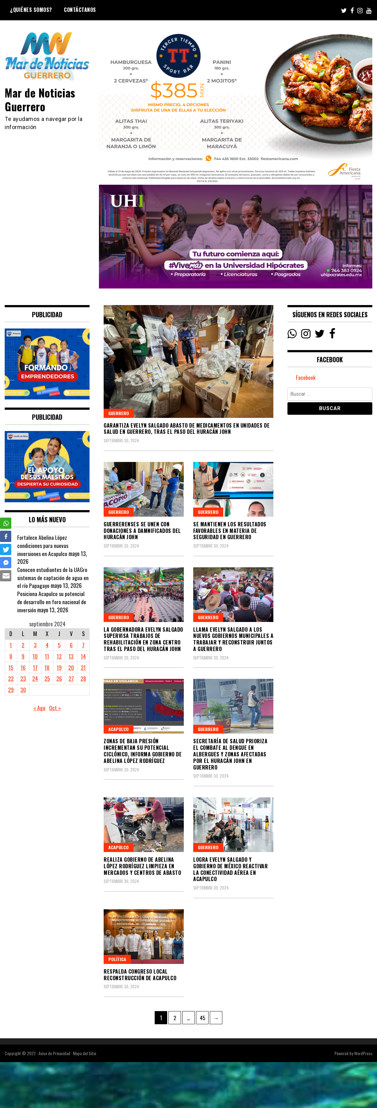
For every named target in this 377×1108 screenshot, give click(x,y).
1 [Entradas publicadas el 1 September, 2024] (11, 645)
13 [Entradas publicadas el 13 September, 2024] (71, 656)
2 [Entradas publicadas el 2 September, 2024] (23, 645)
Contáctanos (80, 9)
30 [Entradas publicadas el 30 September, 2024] (23, 689)
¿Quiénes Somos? (31, 9)
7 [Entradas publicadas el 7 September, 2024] (83, 645)
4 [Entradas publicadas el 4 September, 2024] (47, 645)
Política (117, 959)
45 (204, 1016)
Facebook (306, 378)
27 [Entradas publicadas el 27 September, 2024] (71, 678)
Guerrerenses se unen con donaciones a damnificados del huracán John (142, 530)
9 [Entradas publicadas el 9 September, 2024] (23, 656)
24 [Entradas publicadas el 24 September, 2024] (35, 678)
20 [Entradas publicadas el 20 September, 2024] (71, 667)
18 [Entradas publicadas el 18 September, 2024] (46, 667)
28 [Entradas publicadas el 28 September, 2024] (83, 678)
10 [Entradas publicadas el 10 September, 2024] (35, 656)
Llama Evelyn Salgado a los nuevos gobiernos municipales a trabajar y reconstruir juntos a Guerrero (233, 639)
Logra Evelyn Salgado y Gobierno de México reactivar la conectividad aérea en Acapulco (230, 869)
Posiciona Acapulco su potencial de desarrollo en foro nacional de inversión (51, 601)
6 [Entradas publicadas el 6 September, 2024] (71, 645)
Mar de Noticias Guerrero (41, 99)
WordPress (363, 1053)
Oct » (55, 708)
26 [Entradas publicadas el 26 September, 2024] (59, 678)
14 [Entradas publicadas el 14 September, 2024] (83, 656)
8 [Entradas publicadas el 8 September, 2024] (10, 656)
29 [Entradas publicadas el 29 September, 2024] (11, 689)
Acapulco (118, 729)
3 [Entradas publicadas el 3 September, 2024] (35, 645)
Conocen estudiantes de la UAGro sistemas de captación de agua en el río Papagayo (53, 577)
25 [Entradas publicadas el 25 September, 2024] (47, 678)
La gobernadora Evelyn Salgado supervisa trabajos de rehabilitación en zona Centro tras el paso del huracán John (143, 639)
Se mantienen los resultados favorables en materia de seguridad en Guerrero (229, 530)
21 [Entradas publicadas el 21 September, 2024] (83, 667)
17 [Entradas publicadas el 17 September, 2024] (35, 667)
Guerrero (118, 413)
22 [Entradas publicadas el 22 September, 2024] (11, 678)
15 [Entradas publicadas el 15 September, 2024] (10, 667)
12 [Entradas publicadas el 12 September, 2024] (59, 656)
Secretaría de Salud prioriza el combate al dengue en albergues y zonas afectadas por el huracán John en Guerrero (230, 754)
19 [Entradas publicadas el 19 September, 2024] (59, 667)
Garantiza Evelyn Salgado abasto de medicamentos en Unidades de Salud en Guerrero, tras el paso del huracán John (187, 429)
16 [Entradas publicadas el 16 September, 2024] (22, 667)
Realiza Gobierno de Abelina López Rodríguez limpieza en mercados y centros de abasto (142, 866)
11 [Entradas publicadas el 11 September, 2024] (47, 656)
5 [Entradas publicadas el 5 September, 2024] (59, 645)
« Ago (39, 708)
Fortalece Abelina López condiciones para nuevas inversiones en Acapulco (42, 545)
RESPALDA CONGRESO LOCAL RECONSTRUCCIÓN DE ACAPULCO (140, 975)
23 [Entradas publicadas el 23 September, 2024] (23, 678)
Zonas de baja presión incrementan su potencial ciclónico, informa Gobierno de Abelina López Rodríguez (143, 750)
